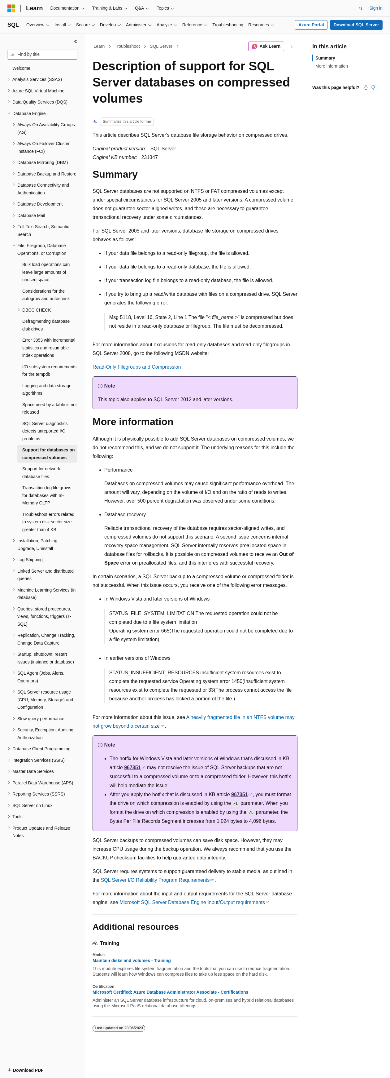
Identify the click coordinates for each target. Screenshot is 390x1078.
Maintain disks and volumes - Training (132, 960)
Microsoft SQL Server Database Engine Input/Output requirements (192, 902)
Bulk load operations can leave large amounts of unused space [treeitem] (46, 272)
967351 (132, 767)
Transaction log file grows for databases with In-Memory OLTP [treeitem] (46, 495)
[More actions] (292, 46)
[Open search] (360, 8)
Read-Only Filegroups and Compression (137, 367)
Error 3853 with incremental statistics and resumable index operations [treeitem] (48, 348)
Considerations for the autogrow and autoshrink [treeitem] (46, 295)
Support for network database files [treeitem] (41, 472)
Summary (325, 57)
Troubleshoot (127, 46)
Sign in (376, 8)
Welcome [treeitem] (21, 68)
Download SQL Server (356, 24)
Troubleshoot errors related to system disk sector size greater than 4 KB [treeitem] (48, 522)
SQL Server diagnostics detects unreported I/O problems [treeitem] (45, 431)
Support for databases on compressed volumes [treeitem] (48, 453)
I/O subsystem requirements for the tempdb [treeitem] (49, 370)
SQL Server (161, 46)
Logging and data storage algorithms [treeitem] (47, 389)
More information (331, 66)
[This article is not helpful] (373, 87)
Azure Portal (311, 24)
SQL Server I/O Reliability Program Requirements (155, 880)
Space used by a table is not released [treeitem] (49, 408)
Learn (99, 46)
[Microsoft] (11, 8)
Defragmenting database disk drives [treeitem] (46, 325)
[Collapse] (75, 41)
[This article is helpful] (365, 87)
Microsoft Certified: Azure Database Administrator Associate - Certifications (170, 992)
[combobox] (42, 55)
